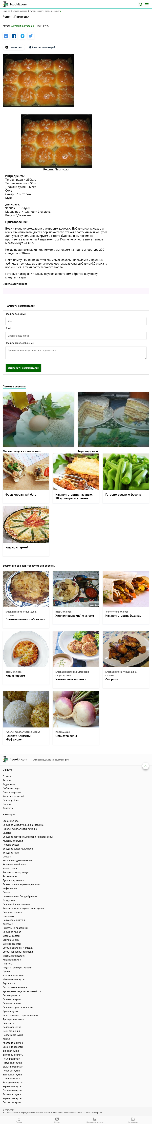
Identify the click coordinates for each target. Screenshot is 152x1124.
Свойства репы (66, 736)
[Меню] (146, 4)
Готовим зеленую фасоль (123, 494)
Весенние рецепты (13, 1047)
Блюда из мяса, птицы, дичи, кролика (21, 613)
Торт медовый (88, 451)
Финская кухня (11, 1051)
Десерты (7, 856)
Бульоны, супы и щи (13, 880)
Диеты (6, 971)
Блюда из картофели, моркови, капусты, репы (72, 674)
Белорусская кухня (13, 1082)
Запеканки (8, 916)
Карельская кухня (12, 1098)
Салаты (7, 833)
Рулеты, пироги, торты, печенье (22, 732)
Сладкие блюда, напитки (16, 904)
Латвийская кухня (12, 1090)
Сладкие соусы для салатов (18, 1007)
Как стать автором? (13, 796)
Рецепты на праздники (15, 928)
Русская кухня (10, 1011)
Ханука (6, 1039)
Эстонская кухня (12, 1094)
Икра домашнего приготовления (20, 1015)
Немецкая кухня (11, 1058)
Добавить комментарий (42, 47)
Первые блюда (11, 844)
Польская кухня (11, 1070)
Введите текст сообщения (19, 343)
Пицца (6, 892)
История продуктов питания (18, 860)
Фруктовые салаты (13, 1054)
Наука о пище (10, 868)
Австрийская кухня (13, 1043)
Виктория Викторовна (22, 26)
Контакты (8, 808)
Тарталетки (9, 983)
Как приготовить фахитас (123, 615)
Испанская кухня (12, 1027)
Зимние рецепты (12, 944)
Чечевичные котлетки (71, 679)
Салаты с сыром (12, 999)
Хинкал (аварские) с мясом (74, 615)
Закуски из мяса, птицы (15, 872)
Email (8, 328)
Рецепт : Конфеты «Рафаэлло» (18, 737)
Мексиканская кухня (14, 979)
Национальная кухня (14, 920)
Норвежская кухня (13, 1035)
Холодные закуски (13, 840)
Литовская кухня (12, 1102)
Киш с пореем (15, 675)
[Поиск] (140, 4)
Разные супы (10, 876)
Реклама (7, 804)
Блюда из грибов (12, 932)
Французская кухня (13, 1019)
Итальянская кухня (13, 975)
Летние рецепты (12, 995)
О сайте (7, 776)
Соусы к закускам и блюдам (18, 947)
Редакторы (9, 784)
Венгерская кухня (12, 1074)
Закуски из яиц (11, 940)
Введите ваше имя (15, 314)
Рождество (9, 900)
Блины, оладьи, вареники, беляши (21, 884)
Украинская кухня (12, 1086)
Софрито (111, 679)
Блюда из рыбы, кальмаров (18, 848)
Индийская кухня (12, 959)
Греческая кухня (11, 1078)
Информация (62, 732)
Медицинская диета (13, 955)
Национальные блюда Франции (20, 896)
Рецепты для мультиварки (17, 967)
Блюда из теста (11, 852)
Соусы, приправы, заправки (18, 951)
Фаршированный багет (21, 494)
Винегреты (8, 1023)
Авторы (7, 780)
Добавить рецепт (12, 788)
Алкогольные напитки (15, 987)
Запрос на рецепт (12, 792)
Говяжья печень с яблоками (25, 619)
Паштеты (8, 963)
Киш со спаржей (16, 547)
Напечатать (13, 47)
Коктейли (8, 924)
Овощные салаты (12, 912)
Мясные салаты (11, 936)
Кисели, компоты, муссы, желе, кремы (23, 908)
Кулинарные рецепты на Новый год (22, 991)
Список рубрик (11, 800)
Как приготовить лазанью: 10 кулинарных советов (74, 496)
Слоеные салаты (12, 1003)
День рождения (11, 1031)
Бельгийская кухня (13, 1066)
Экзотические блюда (116, 611)
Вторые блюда (63, 611)
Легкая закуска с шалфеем (22, 451)
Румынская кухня (12, 1062)
